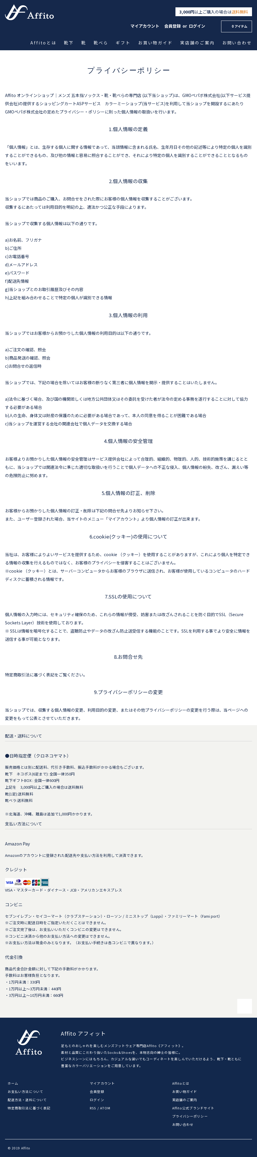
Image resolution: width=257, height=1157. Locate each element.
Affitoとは (44, 43)
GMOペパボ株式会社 (201, 95)
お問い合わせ (237, 43)
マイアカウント (144, 26)
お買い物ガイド (156, 43)
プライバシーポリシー (190, 1116)
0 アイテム (236, 26)
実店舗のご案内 (198, 43)
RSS (93, 1108)
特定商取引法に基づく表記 (29, 1108)
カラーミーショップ (123, 103)
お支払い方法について (25, 1091)
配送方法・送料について (27, 1099)
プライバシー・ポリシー (82, 112)
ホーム (13, 1083)
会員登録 (172, 26)
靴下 (69, 43)
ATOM (105, 1108)
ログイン (197, 26)
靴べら (101, 43)
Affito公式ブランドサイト (193, 1108)
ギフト (124, 43)
